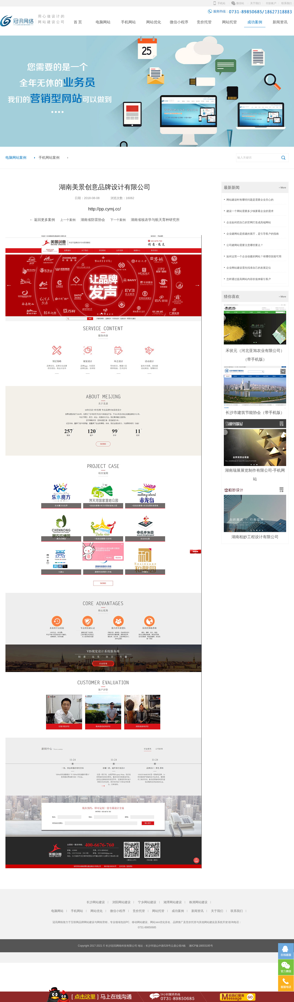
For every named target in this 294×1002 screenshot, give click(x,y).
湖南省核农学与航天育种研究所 (155, 220)
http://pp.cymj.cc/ (104, 209)
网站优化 (153, 22)
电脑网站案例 (15, 157)
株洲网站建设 (198, 902)
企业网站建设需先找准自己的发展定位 (248, 267)
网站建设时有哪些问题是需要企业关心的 (250, 199)
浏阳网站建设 (121, 902)
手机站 (221, 3)
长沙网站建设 (96, 902)
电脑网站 (103, 22)
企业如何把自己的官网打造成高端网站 (248, 222)
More (283, 187)
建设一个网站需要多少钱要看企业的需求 (250, 211)
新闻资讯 (280, 22)
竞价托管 (204, 22)
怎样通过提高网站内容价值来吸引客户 (248, 279)
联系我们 (286, 3)
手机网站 (128, 22)
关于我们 (255, 3)
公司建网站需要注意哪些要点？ (244, 245)
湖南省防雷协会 (93, 220)
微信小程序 (179, 22)
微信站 (240, 3)
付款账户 (271, 3)
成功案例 (254, 22)
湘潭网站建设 (172, 902)
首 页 (78, 22)
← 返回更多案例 (42, 220)
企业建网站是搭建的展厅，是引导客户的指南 (252, 233)
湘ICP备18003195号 (201, 945)
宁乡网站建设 (147, 902)
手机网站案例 (49, 157)
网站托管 (229, 22)
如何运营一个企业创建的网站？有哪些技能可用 (253, 256)
